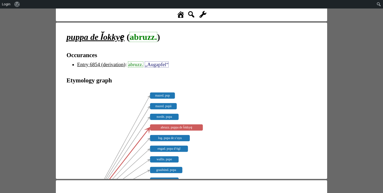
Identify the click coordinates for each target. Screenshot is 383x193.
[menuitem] (17, 4)
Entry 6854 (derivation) (101, 64)
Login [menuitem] (6, 4)
